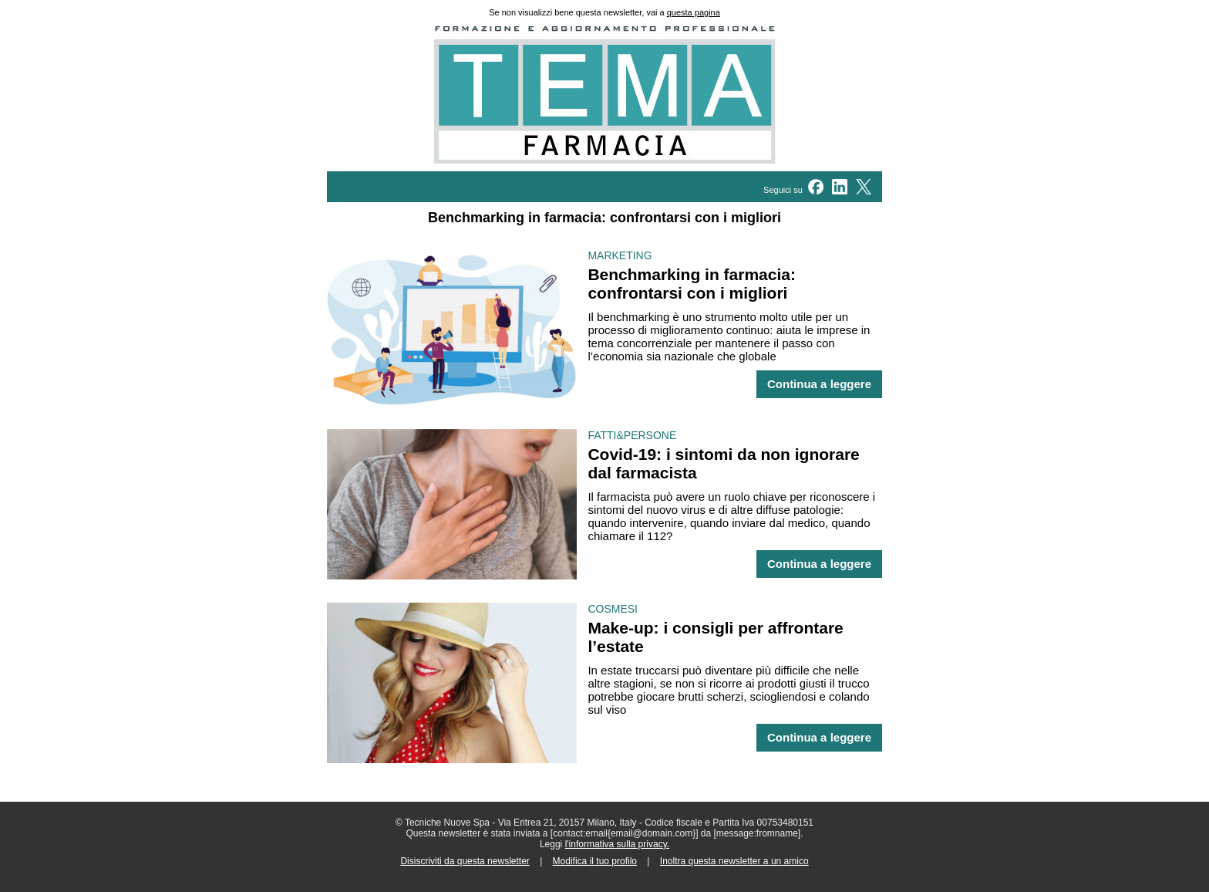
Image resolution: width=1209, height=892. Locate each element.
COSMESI (613, 609)
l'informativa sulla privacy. (617, 844)
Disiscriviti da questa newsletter (464, 861)
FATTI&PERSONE (632, 435)
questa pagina (693, 12)
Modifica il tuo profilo (595, 861)
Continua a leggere (819, 384)
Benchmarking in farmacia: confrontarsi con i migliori (692, 283)
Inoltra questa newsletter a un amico (734, 861)
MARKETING (620, 255)
